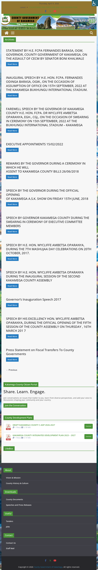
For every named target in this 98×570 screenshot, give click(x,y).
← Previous (11, 370)
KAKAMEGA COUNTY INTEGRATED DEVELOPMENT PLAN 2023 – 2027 (44, 435)
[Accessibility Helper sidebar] (95, 3)
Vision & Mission (13, 477)
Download (88, 426)
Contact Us (11, 543)
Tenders (9, 521)
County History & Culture (17, 483)
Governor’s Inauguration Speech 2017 (33, 299)
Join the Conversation (15, 405)
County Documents (14, 499)
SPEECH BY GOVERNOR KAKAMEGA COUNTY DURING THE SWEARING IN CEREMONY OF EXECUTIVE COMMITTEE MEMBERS (47, 222)
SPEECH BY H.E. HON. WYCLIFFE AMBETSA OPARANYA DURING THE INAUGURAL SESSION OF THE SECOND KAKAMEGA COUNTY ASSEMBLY (45, 276)
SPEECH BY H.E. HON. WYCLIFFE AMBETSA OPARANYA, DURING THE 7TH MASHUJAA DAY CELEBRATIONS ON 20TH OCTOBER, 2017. (48, 249)
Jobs (8, 526)
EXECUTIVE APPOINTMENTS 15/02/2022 (34, 144)
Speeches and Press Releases (18, 505)
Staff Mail (10, 548)
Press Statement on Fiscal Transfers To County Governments (40, 352)
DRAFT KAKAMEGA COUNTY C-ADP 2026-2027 (34, 425)
